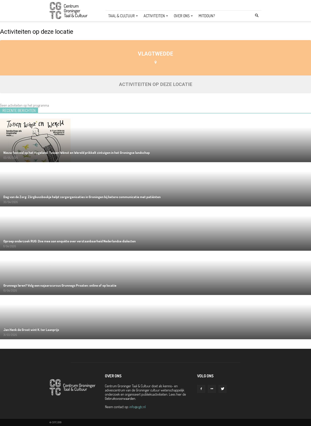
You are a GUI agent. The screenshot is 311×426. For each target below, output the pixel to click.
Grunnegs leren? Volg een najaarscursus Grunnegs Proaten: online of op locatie (59, 285)
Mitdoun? (207, 15)
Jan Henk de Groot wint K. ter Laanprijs (31, 330)
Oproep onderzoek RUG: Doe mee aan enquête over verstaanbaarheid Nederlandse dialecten (69, 241)
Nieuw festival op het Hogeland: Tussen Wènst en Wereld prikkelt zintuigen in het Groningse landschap (76, 152)
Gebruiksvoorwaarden (120, 398)
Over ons (183, 15)
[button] (256, 15)
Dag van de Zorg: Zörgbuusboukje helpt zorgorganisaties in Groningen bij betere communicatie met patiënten (82, 197)
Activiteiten (156, 15)
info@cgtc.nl (138, 407)
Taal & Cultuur (123, 15)
